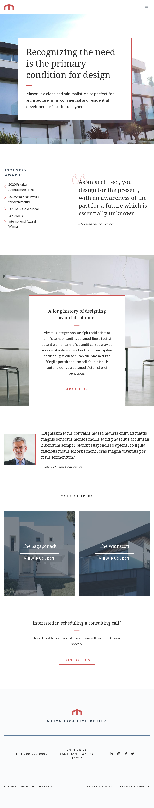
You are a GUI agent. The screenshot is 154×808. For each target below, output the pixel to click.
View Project (39, 558)
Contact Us (77, 660)
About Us (77, 389)
